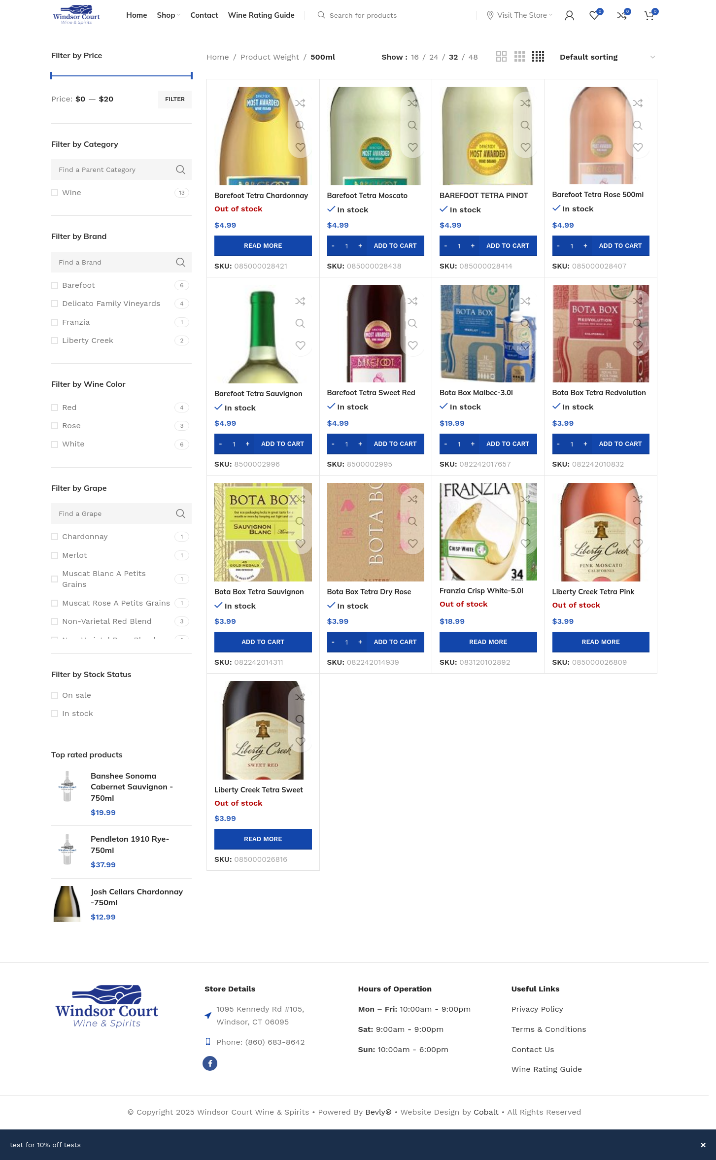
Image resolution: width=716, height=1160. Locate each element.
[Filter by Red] (111, 422)
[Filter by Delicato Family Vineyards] (111, 318)
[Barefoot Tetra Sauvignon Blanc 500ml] (263, 348)
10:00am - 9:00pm (414, 1023)
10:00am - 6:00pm (403, 1063)
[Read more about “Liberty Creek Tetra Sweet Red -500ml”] (263, 853)
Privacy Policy (537, 1023)
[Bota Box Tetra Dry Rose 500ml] (376, 546)
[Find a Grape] (121, 527)
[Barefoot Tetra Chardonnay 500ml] (263, 150)
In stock (77, 727)
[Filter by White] (111, 458)
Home (217, 71)
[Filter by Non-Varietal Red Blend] (111, 636)
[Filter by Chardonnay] (111, 551)
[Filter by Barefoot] (111, 299)
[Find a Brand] (121, 276)
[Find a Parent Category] (121, 183)
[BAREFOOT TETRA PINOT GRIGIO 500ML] (488, 150)
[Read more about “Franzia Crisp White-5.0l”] (488, 656)
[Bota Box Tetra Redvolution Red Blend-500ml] (601, 348)
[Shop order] (608, 71)
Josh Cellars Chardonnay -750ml (137, 910)
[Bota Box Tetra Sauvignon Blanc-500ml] (263, 546)
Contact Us (532, 1063)
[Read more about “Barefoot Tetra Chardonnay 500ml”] (263, 259)
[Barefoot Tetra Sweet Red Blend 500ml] (376, 348)
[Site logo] (84, 21)
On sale (76, 709)
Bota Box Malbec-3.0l (480, 406)
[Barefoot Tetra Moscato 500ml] (376, 150)
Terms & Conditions (548, 1043)
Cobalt (487, 1126)
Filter (175, 113)
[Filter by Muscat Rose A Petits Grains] (111, 617)
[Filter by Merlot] (111, 569)
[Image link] (106, 1020)
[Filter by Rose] (111, 440)
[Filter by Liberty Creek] (111, 355)
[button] (376, 259)
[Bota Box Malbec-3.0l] (488, 348)
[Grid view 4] (538, 71)
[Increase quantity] (360, 259)
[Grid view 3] (519, 71)
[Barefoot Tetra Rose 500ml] (601, 150)
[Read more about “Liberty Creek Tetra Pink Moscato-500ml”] (601, 656)
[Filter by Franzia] (111, 336)
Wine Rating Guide (546, 1083)
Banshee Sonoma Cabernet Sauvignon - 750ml (132, 801)
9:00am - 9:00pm (401, 1043)
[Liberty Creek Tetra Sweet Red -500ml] (263, 744)
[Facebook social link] (210, 1077)
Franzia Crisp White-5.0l (485, 605)
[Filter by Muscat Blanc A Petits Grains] (111, 593)
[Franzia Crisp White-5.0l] (488, 546)
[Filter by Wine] (111, 207)
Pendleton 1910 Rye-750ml (130, 858)
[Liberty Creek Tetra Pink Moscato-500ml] (601, 546)
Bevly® (378, 1126)
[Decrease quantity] (333, 259)
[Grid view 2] (501, 71)
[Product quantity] (347, 259)
